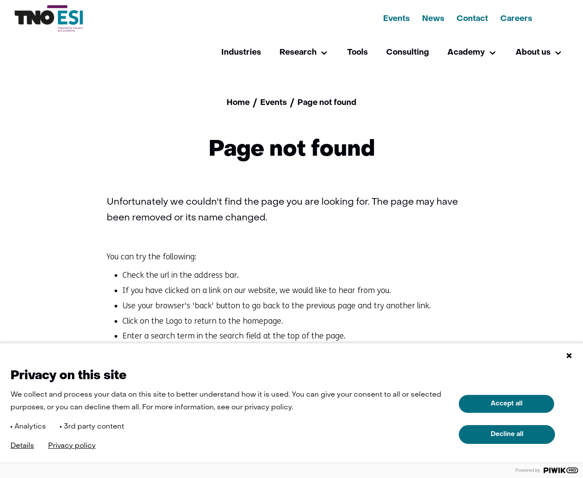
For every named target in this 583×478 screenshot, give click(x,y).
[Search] (554, 18)
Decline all (507, 434)
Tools (357, 52)
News (433, 19)
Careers (516, 19)
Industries (241, 52)
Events (396, 19)
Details (22, 446)
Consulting (407, 52)
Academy (466, 52)
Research (298, 52)
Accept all (507, 404)
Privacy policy (72, 446)
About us (533, 52)
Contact (472, 19)
